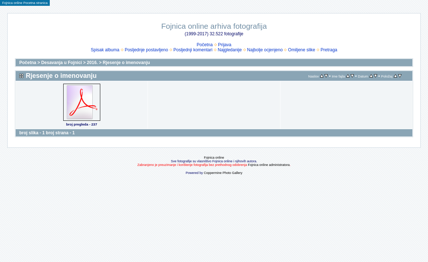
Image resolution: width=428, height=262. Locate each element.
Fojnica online (214, 157)
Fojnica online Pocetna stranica (25, 3)
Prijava (224, 44)
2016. (92, 62)
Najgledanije (230, 49)
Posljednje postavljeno (146, 49)
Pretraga (328, 49)
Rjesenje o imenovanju (126, 62)
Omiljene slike (301, 49)
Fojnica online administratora (269, 165)
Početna (205, 44)
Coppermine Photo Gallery (223, 173)
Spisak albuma (105, 49)
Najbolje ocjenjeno (265, 49)
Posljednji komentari (192, 49)
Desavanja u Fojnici (61, 62)
